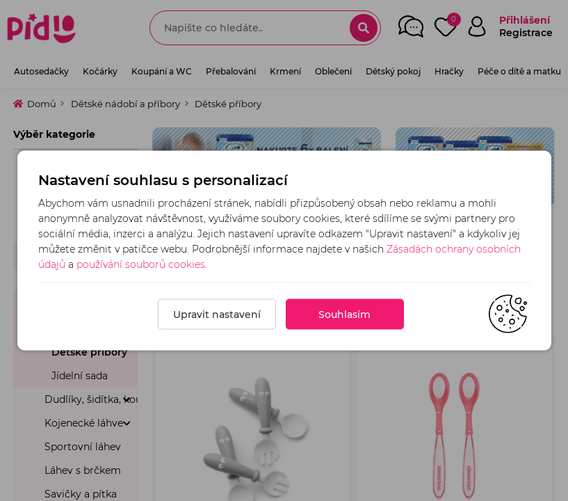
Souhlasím (344, 314)
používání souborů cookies (140, 264)
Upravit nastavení (217, 314)
